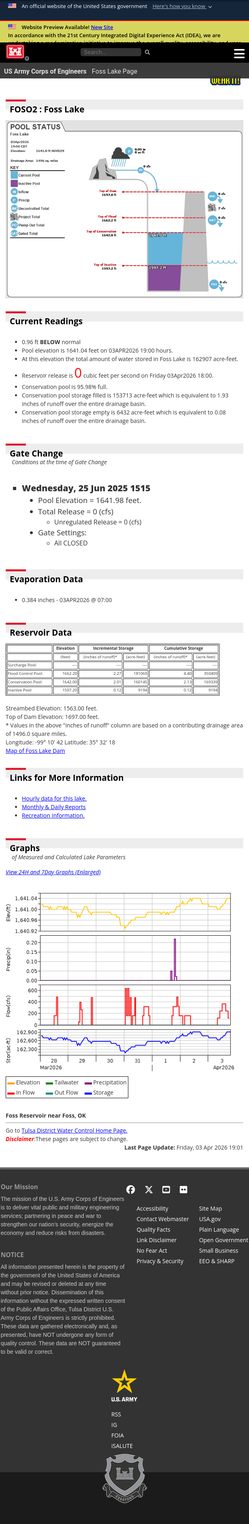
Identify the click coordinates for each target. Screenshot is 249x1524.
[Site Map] (224, 1209)
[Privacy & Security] (162, 1262)
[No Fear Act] (162, 1251)
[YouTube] (166, 1189)
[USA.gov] (224, 1220)
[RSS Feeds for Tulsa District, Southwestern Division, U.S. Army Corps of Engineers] (124, 1415)
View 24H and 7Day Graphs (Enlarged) (53, 872)
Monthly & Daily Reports (54, 807)
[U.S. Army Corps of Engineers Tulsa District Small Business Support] (224, 1251)
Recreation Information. (53, 815)
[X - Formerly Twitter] (149, 1189)
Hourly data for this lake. (54, 798)
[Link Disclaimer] (162, 1241)
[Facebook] (130, 1189)
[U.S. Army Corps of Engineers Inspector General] (124, 1425)
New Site (102, 27)
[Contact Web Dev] (162, 1220)
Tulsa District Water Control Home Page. (74, 1130)
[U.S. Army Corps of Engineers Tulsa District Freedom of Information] (124, 1436)
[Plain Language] (224, 1230)
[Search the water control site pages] (111, 52)
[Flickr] (183, 1189)
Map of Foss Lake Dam (35, 751)
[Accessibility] (162, 1209)
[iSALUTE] (124, 1447)
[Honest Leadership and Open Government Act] (224, 1241)
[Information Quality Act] (162, 1230)
